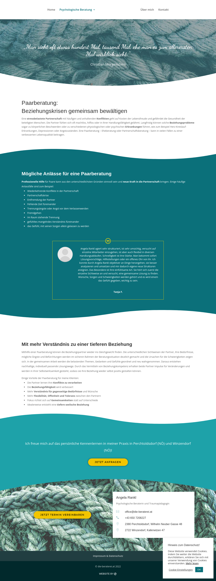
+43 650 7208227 (135, 517)
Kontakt (170, 9)
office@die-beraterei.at (138, 511)
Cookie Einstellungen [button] (181, 569)
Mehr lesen (192, 563)
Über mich (153, 9)
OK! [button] (199, 569)
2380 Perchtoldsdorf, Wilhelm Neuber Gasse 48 (153, 524)
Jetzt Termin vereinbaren (62, 514)
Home (45, 9)
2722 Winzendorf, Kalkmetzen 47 (145, 530)
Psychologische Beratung (69, 9)
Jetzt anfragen (108, 462)
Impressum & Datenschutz (108, 556)
